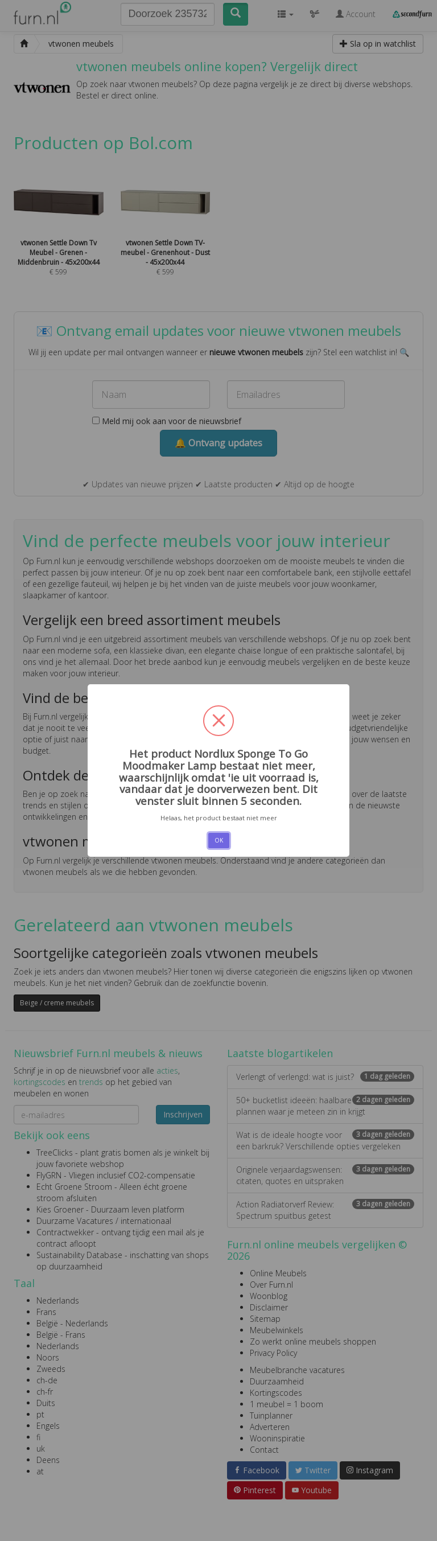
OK (219, 840)
